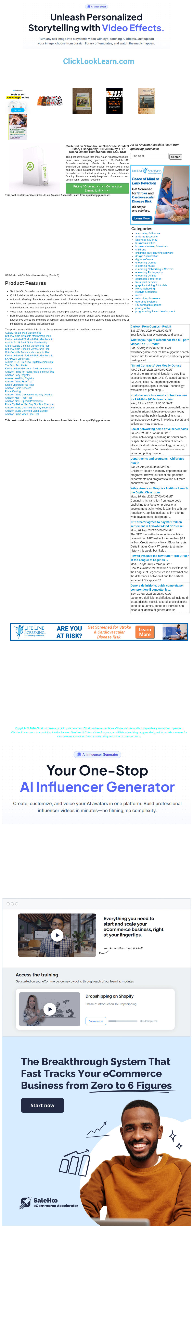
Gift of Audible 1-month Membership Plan (27, 352)
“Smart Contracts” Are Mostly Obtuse (155, 365)
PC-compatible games (148, 304)
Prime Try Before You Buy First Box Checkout (29, 404)
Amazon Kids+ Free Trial (18, 397)
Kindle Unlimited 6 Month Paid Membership (28, 368)
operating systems (146, 301)
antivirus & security (146, 236)
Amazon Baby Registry (17, 375)
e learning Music (145, 265)
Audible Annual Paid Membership (23, 332)
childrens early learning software (154, 252)
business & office (145, 243)
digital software (144, 259)
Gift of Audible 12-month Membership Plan (28, 336)
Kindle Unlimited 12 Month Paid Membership (29, 355)
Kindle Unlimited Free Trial (19, 384)
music (138, 295)
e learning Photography (149, 272)
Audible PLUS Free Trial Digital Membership (29, 362)
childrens (140, 249)
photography (142, 308)
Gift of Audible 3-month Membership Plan (27, 345)
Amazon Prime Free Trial (18, 381)
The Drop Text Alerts (16, 365)
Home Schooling (145, 288)
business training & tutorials (151, 246)
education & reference (148, 278)
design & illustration (146, 256)
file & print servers (145, 282)
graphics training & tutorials (151, 285)
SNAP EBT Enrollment (17, 358)
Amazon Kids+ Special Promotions (23, 401)
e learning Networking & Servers (154, 269)
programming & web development (155, 311)
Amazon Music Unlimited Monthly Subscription (30, 407)
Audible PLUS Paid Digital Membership (26, 342)
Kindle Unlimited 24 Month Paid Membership (29, 339)
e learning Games (145, 262)
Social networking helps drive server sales (159, 429)
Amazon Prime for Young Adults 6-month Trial (29, 371)
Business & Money (146, 239)
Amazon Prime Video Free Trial (22, 414)
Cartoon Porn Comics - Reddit (150, 326)
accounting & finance (147, 233)
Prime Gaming (13, 391)
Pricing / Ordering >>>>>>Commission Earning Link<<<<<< (97, 188)
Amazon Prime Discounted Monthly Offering (28, 394)
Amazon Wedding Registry (19, 378)
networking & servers (147, 298)
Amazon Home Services (18, 388)
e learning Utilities (145, 275)
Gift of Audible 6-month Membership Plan (27, 349)
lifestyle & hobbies (146, 291)
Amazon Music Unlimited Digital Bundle (26, 410)
